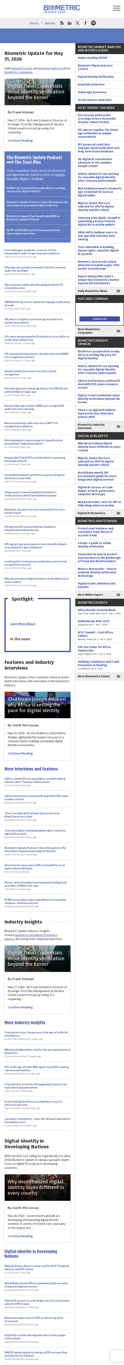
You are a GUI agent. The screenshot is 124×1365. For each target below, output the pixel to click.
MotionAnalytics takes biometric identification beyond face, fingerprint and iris (33, 443)
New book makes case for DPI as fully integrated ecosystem (33, 1321)
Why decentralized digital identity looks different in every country (36, 582)
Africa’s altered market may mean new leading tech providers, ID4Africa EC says (35, 886)
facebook (85, 23)
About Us (34, 23)
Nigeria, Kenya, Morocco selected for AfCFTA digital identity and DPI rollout (36, 1269)
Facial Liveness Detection (94, 100)
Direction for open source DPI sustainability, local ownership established (34, 868)
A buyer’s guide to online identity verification (94, 544)
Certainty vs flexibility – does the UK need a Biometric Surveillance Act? (37, 1122)
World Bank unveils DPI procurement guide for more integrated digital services (36, 1286)
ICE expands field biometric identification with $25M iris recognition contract (36, 357)
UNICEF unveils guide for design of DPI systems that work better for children (35, 1356)
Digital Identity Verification (96, 77)
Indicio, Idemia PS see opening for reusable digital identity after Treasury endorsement (34, 782)
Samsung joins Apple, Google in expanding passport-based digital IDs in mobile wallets (99, 221)
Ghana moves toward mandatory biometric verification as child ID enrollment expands (30, 495)
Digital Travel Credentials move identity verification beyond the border (99, 399)
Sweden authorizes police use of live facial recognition (30, 374)
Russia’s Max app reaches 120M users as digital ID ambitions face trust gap (34, 409)
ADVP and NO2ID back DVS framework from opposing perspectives (33, 231)
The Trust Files (28, 162)
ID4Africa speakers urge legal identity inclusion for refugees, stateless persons (35, 903)
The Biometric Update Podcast (34, 157)
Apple (23, 178)
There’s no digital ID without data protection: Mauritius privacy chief (32, 816)
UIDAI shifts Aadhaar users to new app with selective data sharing (97, 236)
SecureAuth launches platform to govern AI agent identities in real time (34, 478)
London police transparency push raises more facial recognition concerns (35, 564)
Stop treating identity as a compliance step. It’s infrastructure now (33, 1105)
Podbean (37, 178)
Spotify (59, 174)
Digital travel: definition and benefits (96, 585)
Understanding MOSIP (92, 58)
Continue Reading (20, 140)
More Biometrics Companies (89, 331)
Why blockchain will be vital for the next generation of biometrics (37, 1053)
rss (61, 23)
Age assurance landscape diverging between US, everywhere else (33, 288)
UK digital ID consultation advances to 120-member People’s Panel (95, 162)
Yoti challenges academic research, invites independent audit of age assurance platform (31, 253)
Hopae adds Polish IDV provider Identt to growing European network (34, 461)
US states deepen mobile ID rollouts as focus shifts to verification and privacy (36, 340)
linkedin (69, 23)
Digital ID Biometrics (91, 513)
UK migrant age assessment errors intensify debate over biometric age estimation (35, 547)
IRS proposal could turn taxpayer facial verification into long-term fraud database (99, 148)
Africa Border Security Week (100, 611)
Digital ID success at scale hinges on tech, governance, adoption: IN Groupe (37, 1304)
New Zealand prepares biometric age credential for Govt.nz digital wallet (100, 192)
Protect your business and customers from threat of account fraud (95, 532)
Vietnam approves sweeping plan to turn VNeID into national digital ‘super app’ (36, 392)
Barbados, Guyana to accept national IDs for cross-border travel (35, 513)
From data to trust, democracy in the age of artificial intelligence (36, 1035)
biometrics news (22, 68)
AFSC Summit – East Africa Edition (100, 636)
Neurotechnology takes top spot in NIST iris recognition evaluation (31, 426)
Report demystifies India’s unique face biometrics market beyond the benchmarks (98, 280)
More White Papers (90, 595)
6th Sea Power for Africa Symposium (100, 650)
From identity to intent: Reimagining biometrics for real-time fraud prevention (35, 1087)
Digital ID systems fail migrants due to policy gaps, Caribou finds (35, 1338)
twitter (77, 23)
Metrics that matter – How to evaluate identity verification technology (97, 572)
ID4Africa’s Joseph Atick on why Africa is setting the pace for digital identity (36, 189)
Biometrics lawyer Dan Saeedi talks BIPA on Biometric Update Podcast (33, 217)
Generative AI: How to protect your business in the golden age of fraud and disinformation (99, 558)
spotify (93, 23)
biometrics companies (18, 72)
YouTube (12, 178)
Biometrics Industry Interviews (91, 426)
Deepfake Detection (91, 84)
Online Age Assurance (92, 92)
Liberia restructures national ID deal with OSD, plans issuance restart (36, 799)
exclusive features (50, 68)
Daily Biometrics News (92, 291)
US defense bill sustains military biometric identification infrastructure (30, 530)
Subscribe (50, 23)
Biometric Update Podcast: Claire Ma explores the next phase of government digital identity (37, 203)
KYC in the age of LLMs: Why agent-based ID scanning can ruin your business (36, 1070)
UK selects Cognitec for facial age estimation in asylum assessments (33, 322)
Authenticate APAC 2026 (100, 623)
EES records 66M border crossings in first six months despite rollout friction (97, 119)
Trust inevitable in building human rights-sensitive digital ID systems (35, 834)
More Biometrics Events (94, 676)
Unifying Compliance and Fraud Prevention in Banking (100, 665)
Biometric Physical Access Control (95, 67)
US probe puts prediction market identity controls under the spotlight (35, 270)
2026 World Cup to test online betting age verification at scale (37, 305)
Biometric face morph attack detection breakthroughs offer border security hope (99, 265)
